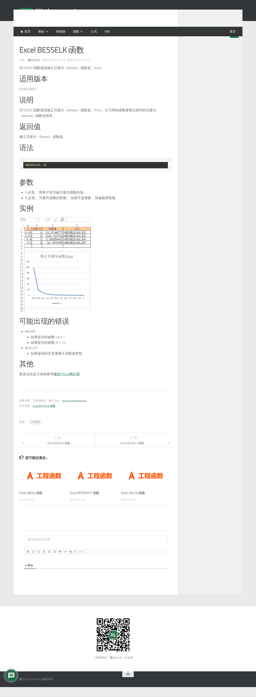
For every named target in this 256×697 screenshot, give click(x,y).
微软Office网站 (66, 384)
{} (75, 560)
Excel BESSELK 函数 (44, 415)
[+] (81, 560)
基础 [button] (41, 31)
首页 (27, 31)
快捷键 (60, 31)
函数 (76, 31)
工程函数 (35, 431)
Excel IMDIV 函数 (31, 502)
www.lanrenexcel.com (74, 410)
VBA (107, 31)
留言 (233, 31)
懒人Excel (34, 69)
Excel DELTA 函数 (133, 502)
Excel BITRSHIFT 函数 (84, 502)
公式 (94, 31)
